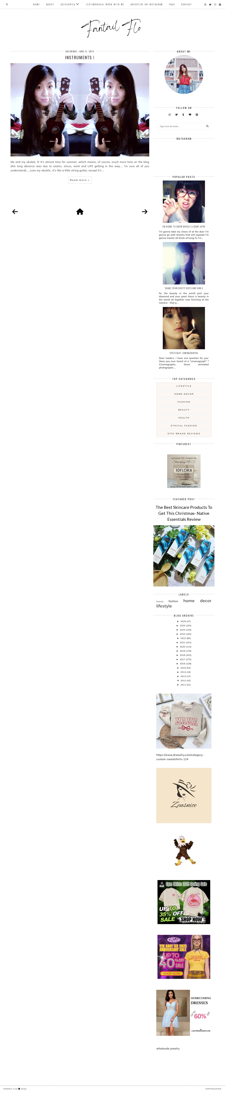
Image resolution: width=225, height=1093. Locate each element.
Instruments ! (80, 57)
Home (36, 4)
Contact (186, 4)
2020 (183, 646)
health (184, 417)
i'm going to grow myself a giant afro (183, 226)
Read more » (80, 180)
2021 (183, 642)
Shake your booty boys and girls (184, 288)
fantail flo (11, 1089)
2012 (184, 680)
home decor (184, 394)
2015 (184, 667)
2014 (184, 672)
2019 (183, 651)
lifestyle (184, 386)
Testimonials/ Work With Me (105, 4)
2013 (184, 676)
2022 (184, 638)
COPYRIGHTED (213, 1089)
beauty (184, 409)
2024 (183, 629)
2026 (184, 621)
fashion (184, 401)
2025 (183, 625)
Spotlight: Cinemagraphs (184, 353)
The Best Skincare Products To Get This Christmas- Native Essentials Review (184, 513)
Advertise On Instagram (147, 4)
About (50, 4)
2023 (183, 634)
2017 (183, 659)
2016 (183, 663)
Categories (68, 4)
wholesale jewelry (168, 1048)
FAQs (172, 4)
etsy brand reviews (184, 433)
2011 (184, 684)
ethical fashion (184, 425)
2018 (183, 655)
